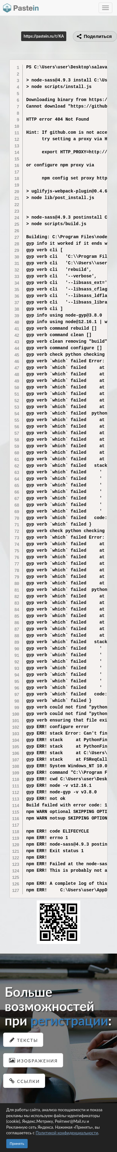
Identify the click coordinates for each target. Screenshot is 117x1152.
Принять (17, 1143)
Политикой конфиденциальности (67, 1132)
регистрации (69, 1020)
